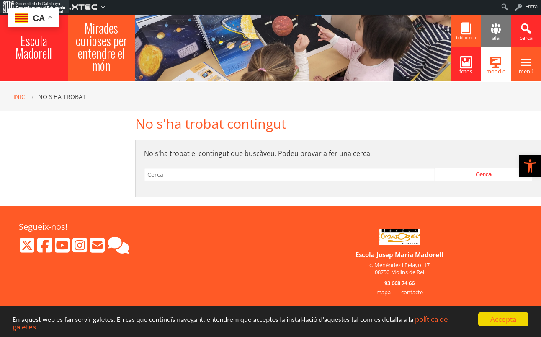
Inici (20, 97)
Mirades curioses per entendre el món (101, 47)
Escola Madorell (33, 46)
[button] (530, 166)
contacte (412, 292)
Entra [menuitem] (531, 6)
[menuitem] (34, 6)
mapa (383, 292)
